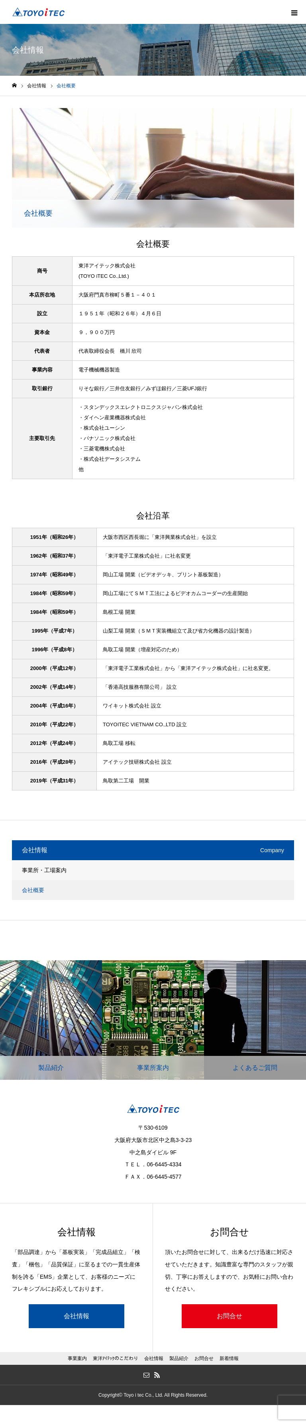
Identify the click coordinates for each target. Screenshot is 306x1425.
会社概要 (33, 890)
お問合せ (229, 1316)
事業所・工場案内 (44, 870)
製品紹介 (178, 1358)
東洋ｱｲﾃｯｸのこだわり (115, 1358)
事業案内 (77, 1358)
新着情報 (229, 1358)
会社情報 (76, 1316)
